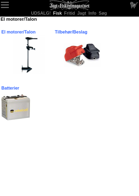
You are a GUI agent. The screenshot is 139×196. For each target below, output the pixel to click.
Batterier (10, 88)
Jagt (82, 13)
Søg (103, 13)
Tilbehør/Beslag (71, 32)
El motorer (12, 32)
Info (93, 13)
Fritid (70, 13)
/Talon (29, 32)
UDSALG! (41, 13)
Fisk (58, 13)
